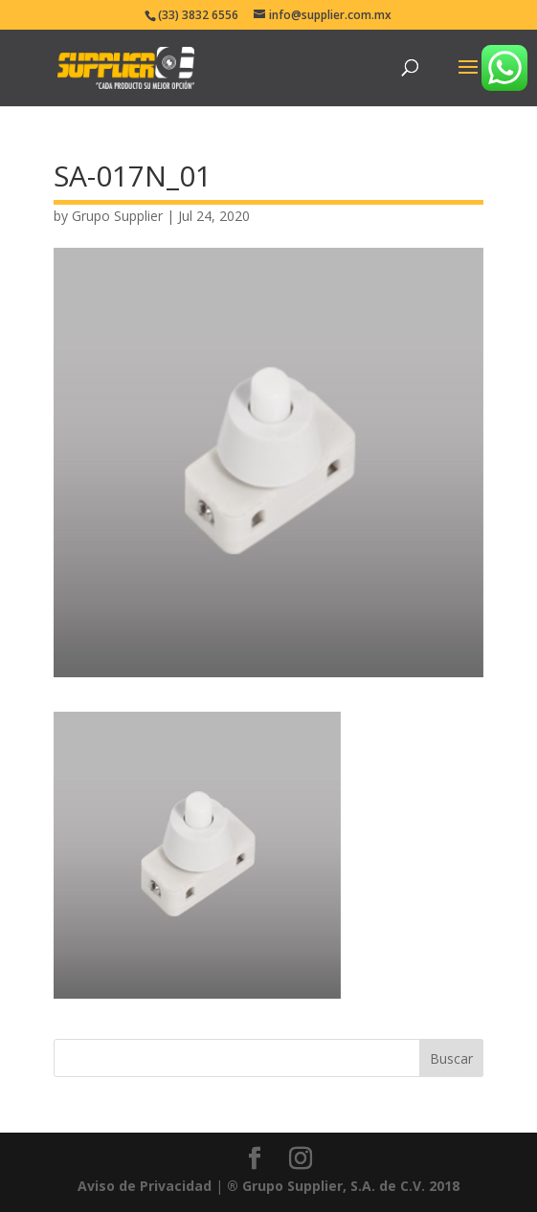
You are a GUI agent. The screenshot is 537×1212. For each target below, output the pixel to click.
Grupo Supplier (117, 216)
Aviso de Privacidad (145, 1186)
